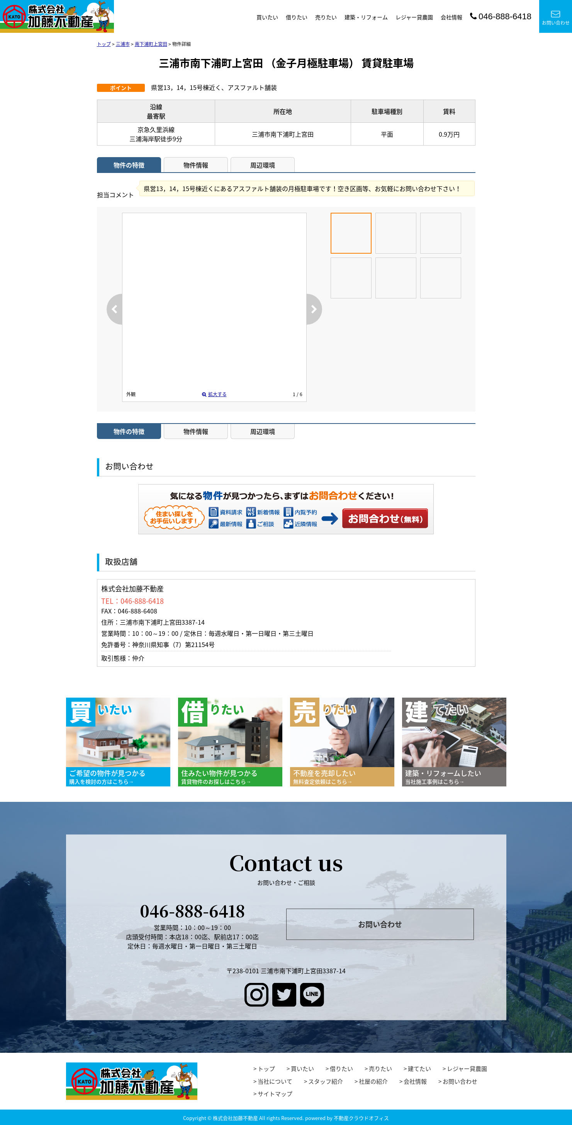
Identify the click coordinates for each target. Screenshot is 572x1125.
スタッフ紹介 (325, 1081)
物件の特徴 (129, 164)
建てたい (419, 1068)
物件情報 (195, 164)
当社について (275, 1081)
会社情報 (451, 17)
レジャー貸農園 (414, 17)
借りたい (296, 17)
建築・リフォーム (366, 17)
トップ (266, 1068)
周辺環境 (262, 164)
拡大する (214, 394)
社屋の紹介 (373, 1081)
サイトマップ (275, 1093)
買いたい (267, 17)
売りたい (326, 17)
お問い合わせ (556, 18)
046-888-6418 (500, 16)
